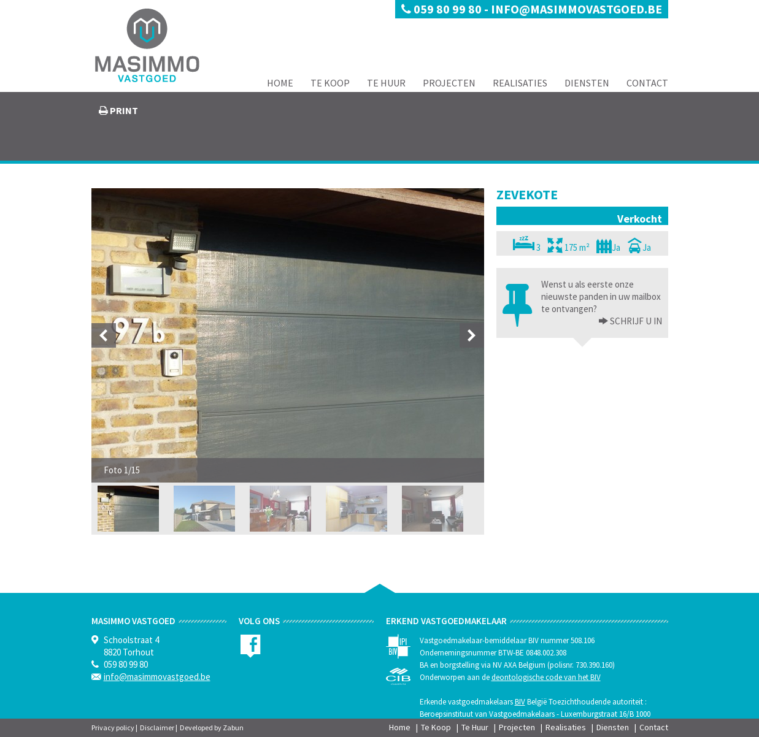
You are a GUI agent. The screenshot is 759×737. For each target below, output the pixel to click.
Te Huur (386, 83)
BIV (520, 702)
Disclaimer (157, 727)
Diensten (586, 83)
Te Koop (330, 83)
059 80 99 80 (442, 9)
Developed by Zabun (212, 727)
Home (280, 83)
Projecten (449, 83)
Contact (647, 83)
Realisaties (520, 83)
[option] (287, 335)
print (123, 110)
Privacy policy (112, 727)
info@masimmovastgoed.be (576, 9)
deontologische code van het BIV (546, 677)
